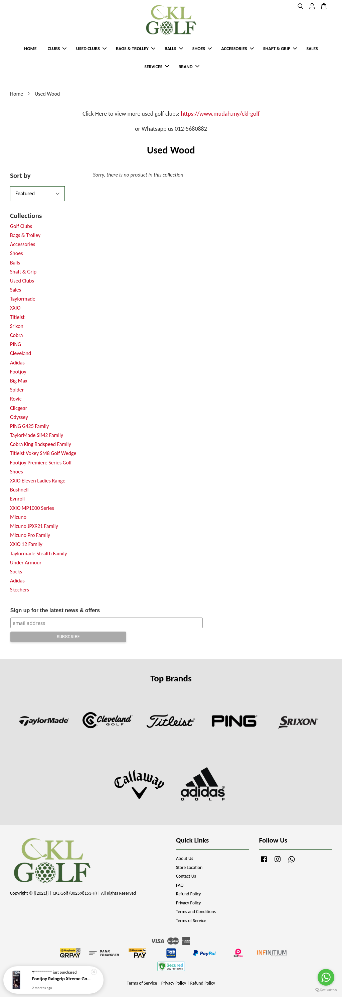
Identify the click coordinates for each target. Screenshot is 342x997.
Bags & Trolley (25, 235)
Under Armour (25, 562)
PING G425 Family (29, 426)
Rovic (15, 399)
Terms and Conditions (196, 911)
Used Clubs (22, 281)
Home (16, 94)
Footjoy (18, 371)
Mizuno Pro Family (30, 535)
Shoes (16, 253)
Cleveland (20, 353)
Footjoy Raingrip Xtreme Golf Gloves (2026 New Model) (61, 979)
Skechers (19, 589)
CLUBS (57, 48)
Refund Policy (188, 894)
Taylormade (22, 299)
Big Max (18, 380)
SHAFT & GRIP (280, 48)
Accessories (22, 244)
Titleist (17, 317)
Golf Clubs (21, 226)
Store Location (189, 867)
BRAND (188, 67)
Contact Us (186, 876)
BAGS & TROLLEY (135, 48)
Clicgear (18, 408)
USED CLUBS (91, 48)
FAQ (179, 885)
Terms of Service (191, 920)
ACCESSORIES (237, 48)
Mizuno (18, 517)
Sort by (20, 175)
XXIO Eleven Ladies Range (37, 480)
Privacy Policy (188, 903)
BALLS (174, 48)
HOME (30, 48)
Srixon (16, 326)
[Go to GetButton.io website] (326, 990)
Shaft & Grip (23, 271)
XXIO (15, 308)
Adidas (17, 362)
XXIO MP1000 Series (32, 508)
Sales (15, 290)
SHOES (202, 48)
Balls (15, 262)
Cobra (16, 335)
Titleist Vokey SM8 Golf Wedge (43, 453)
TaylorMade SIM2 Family (36, 435)
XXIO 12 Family (26, 544)
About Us (184, 858)
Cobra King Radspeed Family (40, 444)
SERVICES (156, 67)
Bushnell (19, 489)
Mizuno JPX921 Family (34, 526)
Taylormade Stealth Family (38, 553)
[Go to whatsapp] (326, 977)
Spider (17, 389)
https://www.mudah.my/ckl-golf (220, 113)
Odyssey (19, 417)
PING (15, 344)
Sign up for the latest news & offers (55, 610)
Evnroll (17, 498)
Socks (16, 571)
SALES (312, 48)
